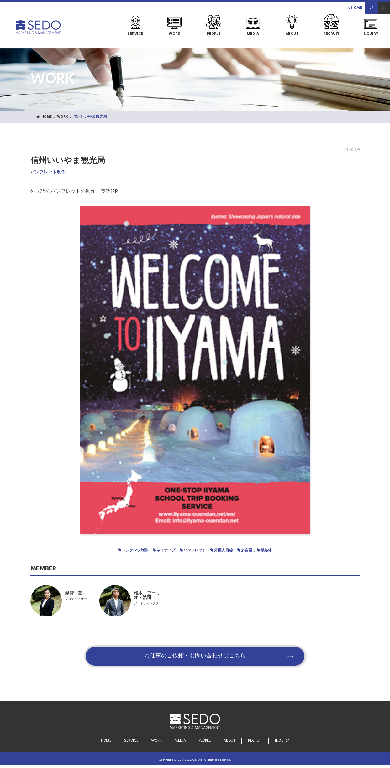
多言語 (246, 550)
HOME (355, 8)
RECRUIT (255, 741)
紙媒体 (266, 550)
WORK (64, 117)
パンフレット (194, 550)
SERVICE (131, 741)
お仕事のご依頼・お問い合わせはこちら (195, 659)
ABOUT (229, 741)
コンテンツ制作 (135, 550)
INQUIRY (282, 741)
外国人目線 (223, 550)
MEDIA (180, 741)
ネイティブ (165, 550)
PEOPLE (205, 741)
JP (371, 8)
